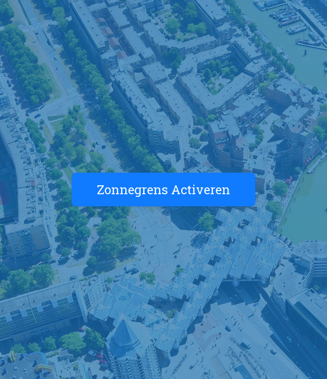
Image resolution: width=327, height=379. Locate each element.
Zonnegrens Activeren (163, 189)
